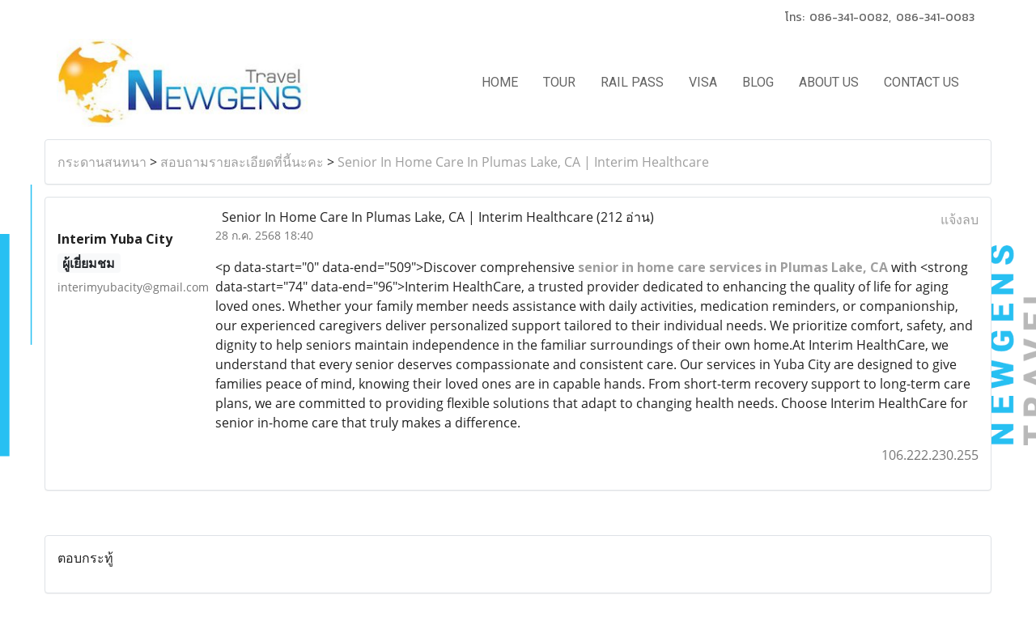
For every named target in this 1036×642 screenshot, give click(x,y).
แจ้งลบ (959, 219)
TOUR (559, 82)
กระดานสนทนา (101, 162)
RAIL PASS (632, 82)
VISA (703, 82)
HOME (500, 82)
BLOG (758, 82)
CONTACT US (921, 82)
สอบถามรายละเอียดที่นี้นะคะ (242, 162)
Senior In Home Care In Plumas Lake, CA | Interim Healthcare (523, 162)
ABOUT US (829, 82)
